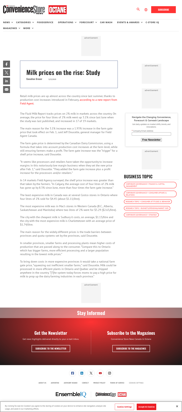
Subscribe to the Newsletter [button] (50, 348)
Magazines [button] (10, 28)
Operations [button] (65, 22)
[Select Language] (146, 10)
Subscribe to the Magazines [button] (131, 348)
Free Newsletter (151, 140)
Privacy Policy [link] (99, 383)
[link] (6, 64)
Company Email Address (142, 131)
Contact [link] (85, 383)
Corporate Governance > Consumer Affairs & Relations (146, 194)
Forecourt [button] (87, 22)
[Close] (177, 406)
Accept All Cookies (146, 407)
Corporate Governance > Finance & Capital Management (145, 185)
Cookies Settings (136, 383)
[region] (91, 406)
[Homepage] (35, 9)
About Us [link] (42, 383)
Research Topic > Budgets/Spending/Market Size (147, 208)
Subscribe (163, 9)
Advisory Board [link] (70, 383)
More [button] (26, 28)
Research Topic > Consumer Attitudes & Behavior (148, 201)
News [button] (6, 22)
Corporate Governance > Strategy (141, 215)
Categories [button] (23, 22)
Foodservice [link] (45, 22)
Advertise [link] (55, 383)
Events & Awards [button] (128, 22)
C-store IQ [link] (152, 22)
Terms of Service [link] (117, 383)
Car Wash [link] (106, 22)
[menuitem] (9, 22)
